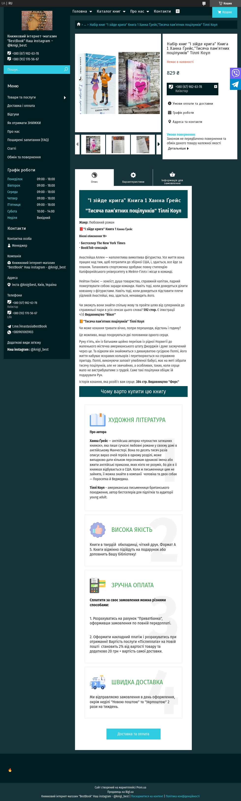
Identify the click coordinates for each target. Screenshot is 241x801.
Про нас (137, 11)
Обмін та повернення (24, 157)
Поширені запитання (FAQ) (28, 140)
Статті (11, 148)
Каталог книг (108, 11)
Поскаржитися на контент (147, 796)
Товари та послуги (21, 97)
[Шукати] (65, 69)
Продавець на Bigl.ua (120, 792)
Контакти (162, 11)
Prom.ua (141, 787)
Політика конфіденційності (183, 796)
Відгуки (13, 114)
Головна (80, 11)
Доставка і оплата (21, 105)
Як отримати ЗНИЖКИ (24, 123)
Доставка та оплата (133, 734)
